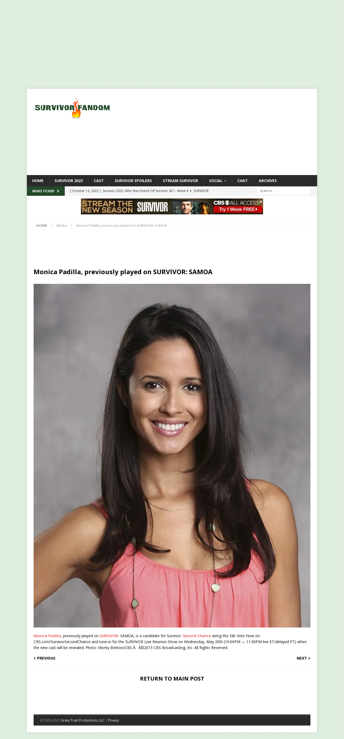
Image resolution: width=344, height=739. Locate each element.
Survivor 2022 (69, 180)
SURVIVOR (109, 635)
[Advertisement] (219, 132)
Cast (99, 180)
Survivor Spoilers (133, 180)
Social (216, 180)
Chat (242, 180)
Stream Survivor (180, 180)
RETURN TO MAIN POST (172, 678)
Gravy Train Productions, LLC (83, 720)
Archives (268, 180)
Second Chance (197, 635)
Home (38, 180)
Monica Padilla (47, 635)
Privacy (113, 720)
